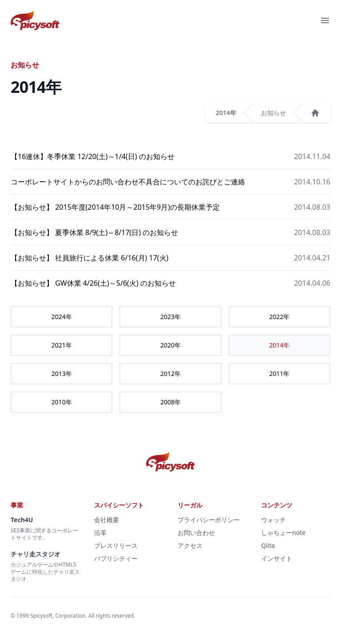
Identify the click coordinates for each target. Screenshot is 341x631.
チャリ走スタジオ (35, 554)
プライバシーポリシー (209, 519)
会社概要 (106, 519)
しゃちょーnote (283, 532)
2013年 (62, 373)
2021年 (62, 345)
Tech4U (22, 519)
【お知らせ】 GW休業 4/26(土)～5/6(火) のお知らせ (93, 283)
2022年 (279, 316)
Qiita (268, 545)
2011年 (279, 373)
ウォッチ (273, 519)
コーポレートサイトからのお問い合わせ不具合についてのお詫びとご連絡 (128, 182)
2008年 (170, 402)
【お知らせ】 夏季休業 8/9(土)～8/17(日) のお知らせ (94, 232)
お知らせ (273, 112)
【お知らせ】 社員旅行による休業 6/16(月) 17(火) (89, 258)
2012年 (170, 373)
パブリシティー (116, 558)
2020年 (170, 345)
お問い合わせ (196, 532)
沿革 (100, 532)
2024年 (62, 316)
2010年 (62, 402)
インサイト (276, 558)
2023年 (170, 316)
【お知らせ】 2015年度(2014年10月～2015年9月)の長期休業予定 (115, 207)
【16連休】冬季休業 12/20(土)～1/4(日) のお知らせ (92, 156)
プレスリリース (116, 545)
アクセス (190, 545)
